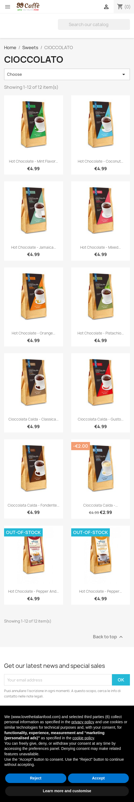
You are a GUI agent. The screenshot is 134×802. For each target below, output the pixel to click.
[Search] (94, 24)
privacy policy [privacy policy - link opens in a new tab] (82, 722)
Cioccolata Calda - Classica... (33, 419)
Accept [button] (98, 778)
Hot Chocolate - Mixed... (100, 247)
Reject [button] (35, 778)
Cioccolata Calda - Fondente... (33, 505)
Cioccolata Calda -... (100, 505)
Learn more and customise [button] (67, 791)
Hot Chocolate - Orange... (33, 333)
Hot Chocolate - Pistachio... (100, 333)
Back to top (108, 637)
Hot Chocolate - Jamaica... (33, 247)
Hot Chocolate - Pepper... (100, 591)
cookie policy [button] (83, 738)
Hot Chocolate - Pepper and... (33, 591)
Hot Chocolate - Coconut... (100, 161)
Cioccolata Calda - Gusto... (100, 419)
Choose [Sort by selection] (67, 74)
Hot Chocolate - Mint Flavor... (33, 161)
